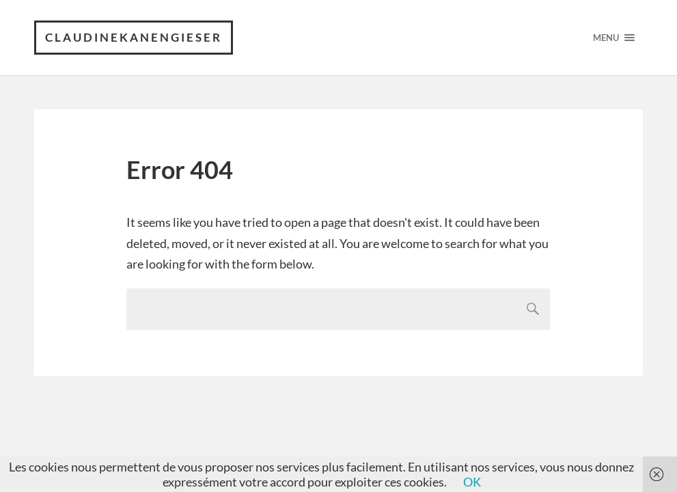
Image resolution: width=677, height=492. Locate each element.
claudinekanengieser (133, 37)
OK (472, 481)
